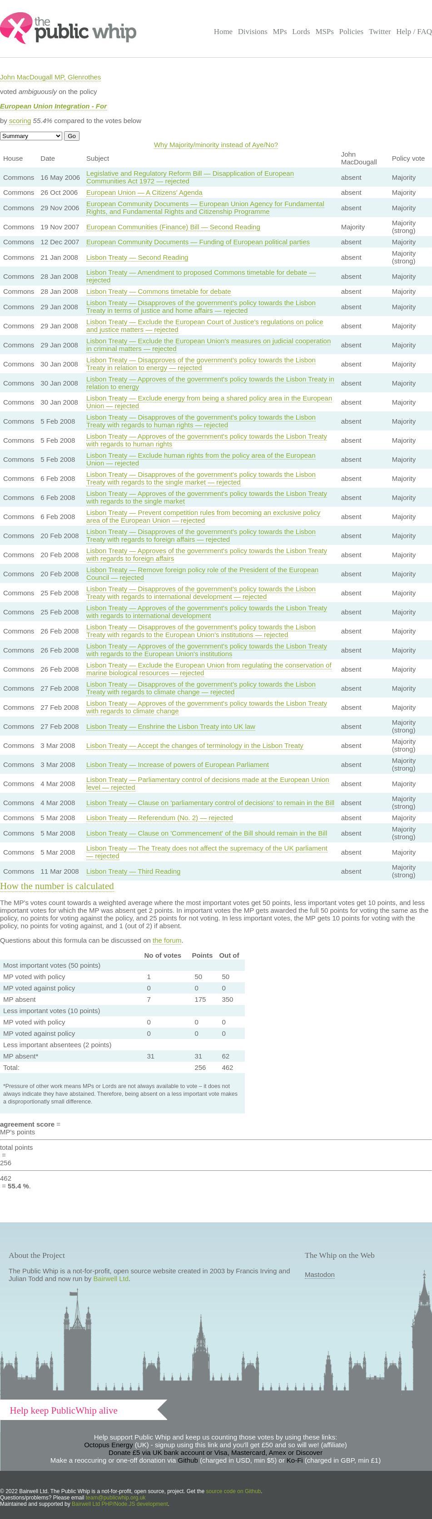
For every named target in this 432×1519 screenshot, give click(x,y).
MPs (280, 31)
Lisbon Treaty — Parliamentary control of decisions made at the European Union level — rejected (207, 783)
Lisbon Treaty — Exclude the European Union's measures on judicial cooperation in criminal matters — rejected (208, 344)
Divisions (253, 31)
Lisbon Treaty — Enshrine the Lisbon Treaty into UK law (170, 726)
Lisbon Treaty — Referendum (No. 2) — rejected (159, 817)
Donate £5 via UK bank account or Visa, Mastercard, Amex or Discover (216, 1452)
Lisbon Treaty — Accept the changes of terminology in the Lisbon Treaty (194, 745)
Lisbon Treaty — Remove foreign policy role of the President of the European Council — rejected (202, 573)
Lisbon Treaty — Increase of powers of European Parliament (177, 764)
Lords (301, 31)
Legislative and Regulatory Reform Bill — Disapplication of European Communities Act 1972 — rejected (190, 177)
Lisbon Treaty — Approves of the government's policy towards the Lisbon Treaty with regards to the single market (206, 497)
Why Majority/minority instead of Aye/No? (216, 144)
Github (188, 1460)
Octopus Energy (108, 1445)
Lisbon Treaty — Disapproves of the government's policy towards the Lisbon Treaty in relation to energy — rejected (201, 363)
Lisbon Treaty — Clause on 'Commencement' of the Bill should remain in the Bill (206, 833)
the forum (167, 940)
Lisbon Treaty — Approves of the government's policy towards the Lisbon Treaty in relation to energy (210, 383)
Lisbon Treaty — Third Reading (133, 871)
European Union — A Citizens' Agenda (144, 192)
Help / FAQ (414, 31)
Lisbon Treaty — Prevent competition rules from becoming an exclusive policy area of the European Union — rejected (203, 516)
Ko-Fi (295, 1460)
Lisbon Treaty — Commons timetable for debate (158, 291)
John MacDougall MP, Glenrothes (50, 77)
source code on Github (233, 1491)
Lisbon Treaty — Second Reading (137, 257)
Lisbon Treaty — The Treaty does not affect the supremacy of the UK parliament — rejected (207, 852)
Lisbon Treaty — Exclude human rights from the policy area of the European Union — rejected (200, 459)
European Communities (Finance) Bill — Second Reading (173, 227)
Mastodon (320, 1274)
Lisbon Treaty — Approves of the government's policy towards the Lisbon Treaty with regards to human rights (206, 440)
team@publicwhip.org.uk (116, 1497)
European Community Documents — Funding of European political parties (198, 242)
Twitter (380, 31)
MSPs (324, 31)
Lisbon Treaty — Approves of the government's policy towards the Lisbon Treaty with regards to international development (206, 611)
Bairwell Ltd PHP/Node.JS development (120, 1504)
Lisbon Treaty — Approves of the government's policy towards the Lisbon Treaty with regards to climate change (206, 707)
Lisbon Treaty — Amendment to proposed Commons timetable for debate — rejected (201, 276)
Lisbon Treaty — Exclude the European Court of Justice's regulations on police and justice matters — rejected (204, 325)
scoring (20, 120)
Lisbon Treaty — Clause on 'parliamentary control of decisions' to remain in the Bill (210, 803)
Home (223, 31)
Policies (351, 31)
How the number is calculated (57, 886)
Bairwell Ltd (111, 1278)
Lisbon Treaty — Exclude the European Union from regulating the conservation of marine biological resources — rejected (208, 669)
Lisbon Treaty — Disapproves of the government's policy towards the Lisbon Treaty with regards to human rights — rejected (201, 421)
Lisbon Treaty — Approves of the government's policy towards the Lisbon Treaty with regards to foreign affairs (206, 554)
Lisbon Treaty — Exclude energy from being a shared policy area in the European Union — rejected (209, 402)
